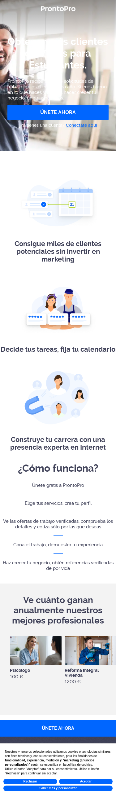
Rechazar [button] (30, 781)
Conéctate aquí (81, 125)
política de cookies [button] (79, 764)
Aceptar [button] (86, 781)
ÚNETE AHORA (58, 112)
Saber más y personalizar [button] (58, 788)
